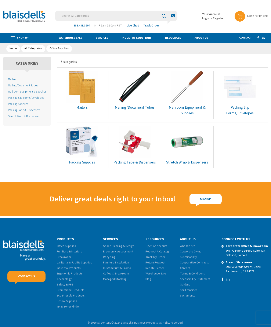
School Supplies (67, 301)
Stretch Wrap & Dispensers (23, 116)
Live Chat (132, 26)
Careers (185, 268)
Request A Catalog (157, 251)
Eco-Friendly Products (71, 296)
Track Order (151, 26)
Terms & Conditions (192, 274)
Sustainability (188, 257)
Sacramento (187, 296)
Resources (173, 38)
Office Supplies (59, 48)
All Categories (33, 48)
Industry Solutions (137, 38)
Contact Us (26, 276)
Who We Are (187, 246)
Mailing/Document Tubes (23, 85)
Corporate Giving (191, 251)
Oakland (185, 285)
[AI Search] (173, 16)
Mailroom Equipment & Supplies (27, 92)
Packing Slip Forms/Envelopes (26, 98)
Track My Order (155, 257)
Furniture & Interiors (69, 251)
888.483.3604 (81, 26)
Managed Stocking (115, 279)
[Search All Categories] (116, 16)
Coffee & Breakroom (116, 274)
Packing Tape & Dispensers (24, 110)
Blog (148, 279)
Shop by (20, 38)
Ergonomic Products (70, 274)
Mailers (12, 79)
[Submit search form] (164, 16)
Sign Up (180, 199)
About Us (201, 38)
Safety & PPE (65, 285)
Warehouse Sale (70, 38)
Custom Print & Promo (117, 268)
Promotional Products (70, 290)
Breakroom (64, 257)
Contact (245, 38)
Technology (64, 279)
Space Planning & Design (118, 246)
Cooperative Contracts (194, 262)
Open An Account (156, 246)
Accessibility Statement (195, 279)
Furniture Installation (116, 262)
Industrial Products (69, 268)
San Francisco (189, 290)
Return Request (155, 262)
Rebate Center (154, 268)
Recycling (109, 257)
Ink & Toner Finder (68, 307)
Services (102, 38)
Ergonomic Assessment (118, 251)
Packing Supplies (18, 104)
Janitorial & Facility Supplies (74, 262)
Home (13, 48)
